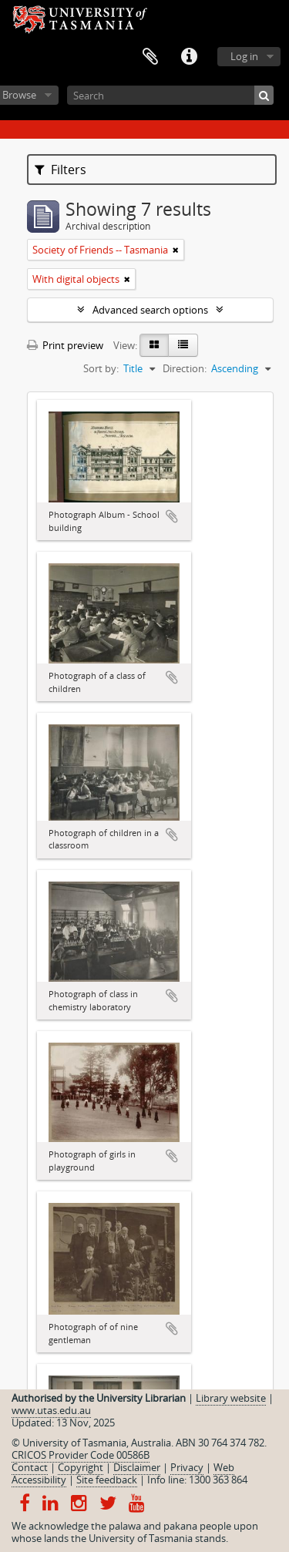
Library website (231, 1398)
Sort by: (101, 368)
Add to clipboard (172, 516)
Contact (30, 1467)
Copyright (80, 1467)
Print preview (65, 345)
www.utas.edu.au (51, 1410)
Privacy (186, 1467)
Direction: (185, 368)
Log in (244, 56)
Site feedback (106, 1479)
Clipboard (150, 57)
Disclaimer (136, 1467)
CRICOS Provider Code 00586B (81, 1455)
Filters (60, 169)
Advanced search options (150, 310)
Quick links (189, 57)
